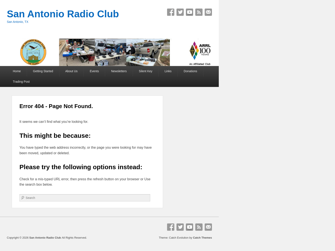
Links (168, 71)
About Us (71, 71)
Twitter (180, 12)
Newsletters (119, 71)
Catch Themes (202, 237)
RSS (199, 12)
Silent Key (145, 71)
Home (17, 71)
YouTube (189, 12)
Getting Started (43, 71)
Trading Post (21, 81)
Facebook (170, 12)
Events (94, 71)
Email (208, 12)
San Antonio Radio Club (63, 13)
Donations (190, 71)
